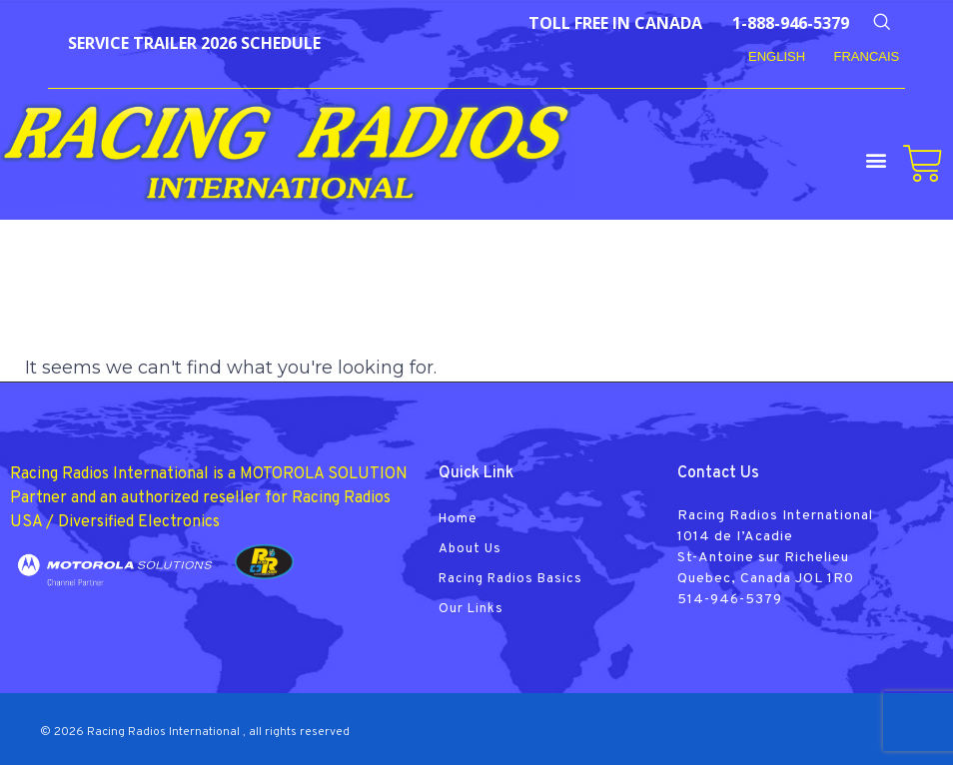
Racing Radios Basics (510, 579)
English (776, 56)
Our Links (471, 609)
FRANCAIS (867, 56)
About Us (470, 549)
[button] (876, 160)
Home (458, 519)
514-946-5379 (729, 599)
